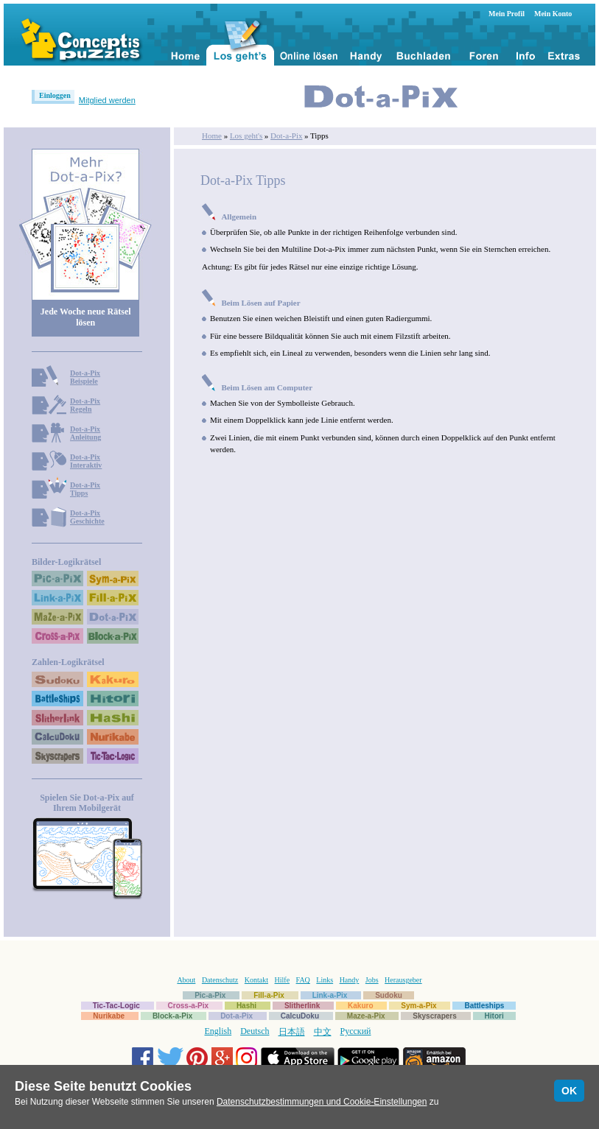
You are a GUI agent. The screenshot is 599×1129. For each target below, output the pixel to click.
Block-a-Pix (172, 1016)
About (186, 980)
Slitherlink (302, 1006)
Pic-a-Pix (210, 995)
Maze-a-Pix (366, 1016)
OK (569, 1091)
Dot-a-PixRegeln (85, 405)
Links (324, 980)
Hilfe (282, 980)
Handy (350, 980)
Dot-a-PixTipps (85, 489)
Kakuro (360, 1006)
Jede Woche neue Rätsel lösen (86, 317)
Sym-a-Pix (418, 1006)
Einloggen (55, 95)
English (218, 1031)
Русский (355, 1031)
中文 (323, 1032)
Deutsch (254, 1031)
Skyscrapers (435, 1016)
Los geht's (246, 135)
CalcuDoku (300, 1016)
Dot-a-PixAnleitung (85, 433)
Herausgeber (403, 980)
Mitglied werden (107, 100)
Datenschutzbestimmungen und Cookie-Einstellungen (322, 1102)
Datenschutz (220, 980)
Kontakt (256, 980)
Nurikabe (109, 1016)
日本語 (292, 1032)
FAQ (303, 980)
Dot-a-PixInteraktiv (86, 461)
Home (212, 135)
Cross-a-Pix (188, 1006)
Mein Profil (506, 14)
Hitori (494, 1016)
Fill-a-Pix (268, 995)
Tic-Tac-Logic (116, 1006)
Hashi (246, 1006)
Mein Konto (553, 14)
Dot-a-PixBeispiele (85, 377)
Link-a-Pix (330, 995)
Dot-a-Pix (286, 135)
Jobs (372, 980)
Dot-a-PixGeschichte (87, 517)
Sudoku (388, 995)
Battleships (484, 1006)
